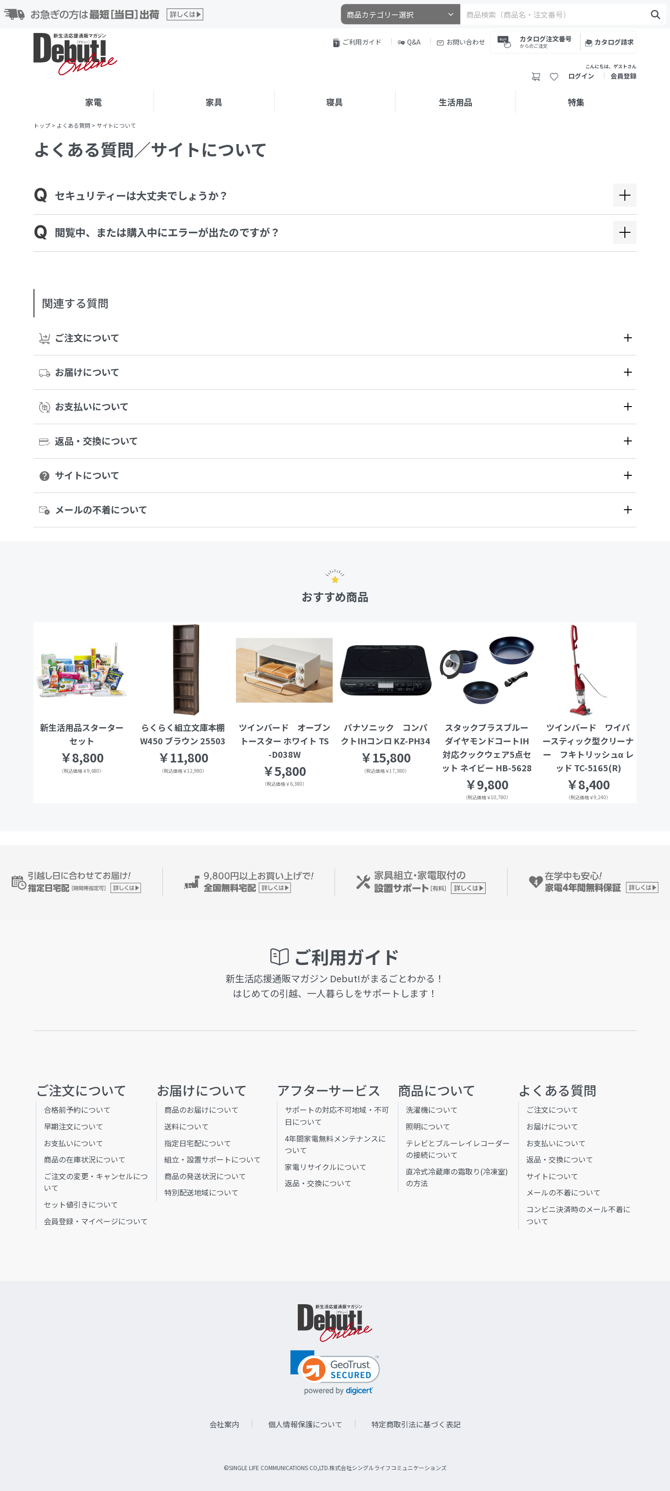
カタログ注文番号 (546, 41)
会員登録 (623, 75)
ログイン (581, 75)
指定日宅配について (197, 1143)
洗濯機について (432, 1109)
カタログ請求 (609, 41)
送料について (186, 1126)
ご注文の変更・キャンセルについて (96, 1182)
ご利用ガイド (357, 42)
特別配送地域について (201, 1192)
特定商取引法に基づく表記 (416, 1424)
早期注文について (73, 1126)
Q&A (409, 41)
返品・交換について (88, 440)
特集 (576, 102)
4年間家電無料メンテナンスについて (335, 1144)
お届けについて (79, 372)
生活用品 (455, 102)
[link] (335, 1372)
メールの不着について (93, 509)
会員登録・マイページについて (96, 1221)
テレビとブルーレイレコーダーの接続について (458, 1149)
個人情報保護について (305, 1424)
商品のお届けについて (201, 1109)
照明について (428, 1126)
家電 (93, 102)
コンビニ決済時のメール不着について (578, 1215)
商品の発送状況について (205, 1176)
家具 (214, 102)
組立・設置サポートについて (212, 1159)
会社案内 (224, 1424)
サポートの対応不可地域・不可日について (337, 1115)
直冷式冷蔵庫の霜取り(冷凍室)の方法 (457, 1177)
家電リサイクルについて (326, 1166)
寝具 (334, 102)
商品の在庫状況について (85, 1159)
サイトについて (79, 475)
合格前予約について (77, 1109)
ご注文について (79, 338)
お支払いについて (84, 407)
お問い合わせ (461, 41)
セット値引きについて (81, 1204)
